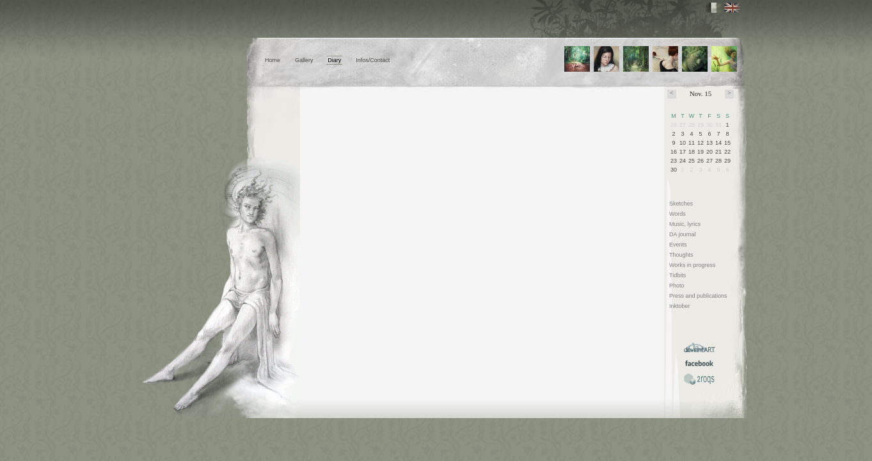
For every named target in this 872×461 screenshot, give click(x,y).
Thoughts (681, 255)
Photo (677, 285)
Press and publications (698, 296)
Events (678, 244)
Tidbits (677, 275)
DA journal (682, 234)
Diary (334, 60)
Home (272, 60)
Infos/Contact (373, 60)
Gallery (304, 60)
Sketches (681, 203)
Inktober (679, 306)
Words (677, 214)
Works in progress (692, 265)
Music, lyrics (685, 224)
